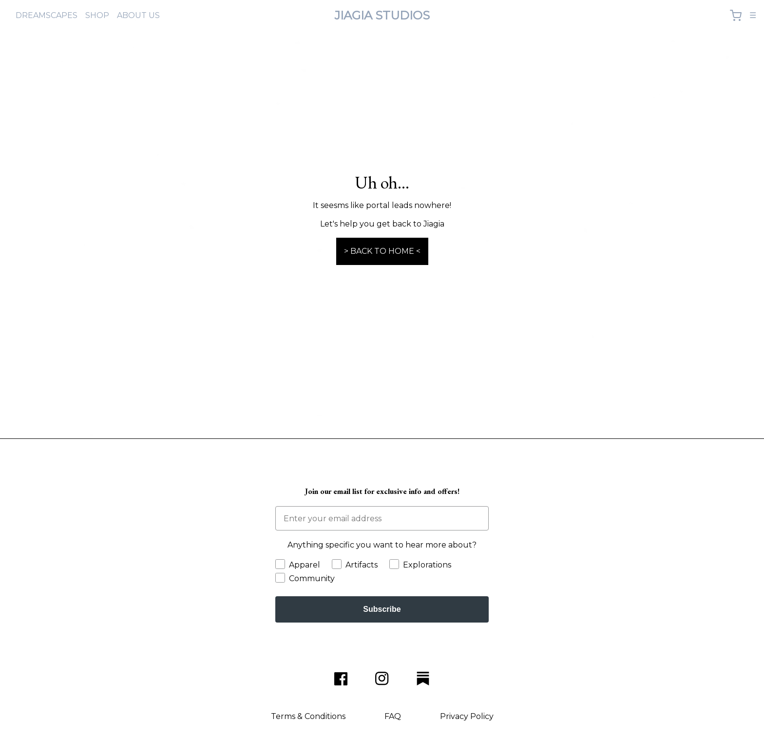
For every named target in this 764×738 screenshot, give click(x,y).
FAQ (392, 716)
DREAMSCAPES (46, 15)
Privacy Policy (467, 716)
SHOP (97, 15)
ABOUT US (138, 15)
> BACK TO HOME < (382, 251)
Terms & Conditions (308, 716)
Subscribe (382, 609)
